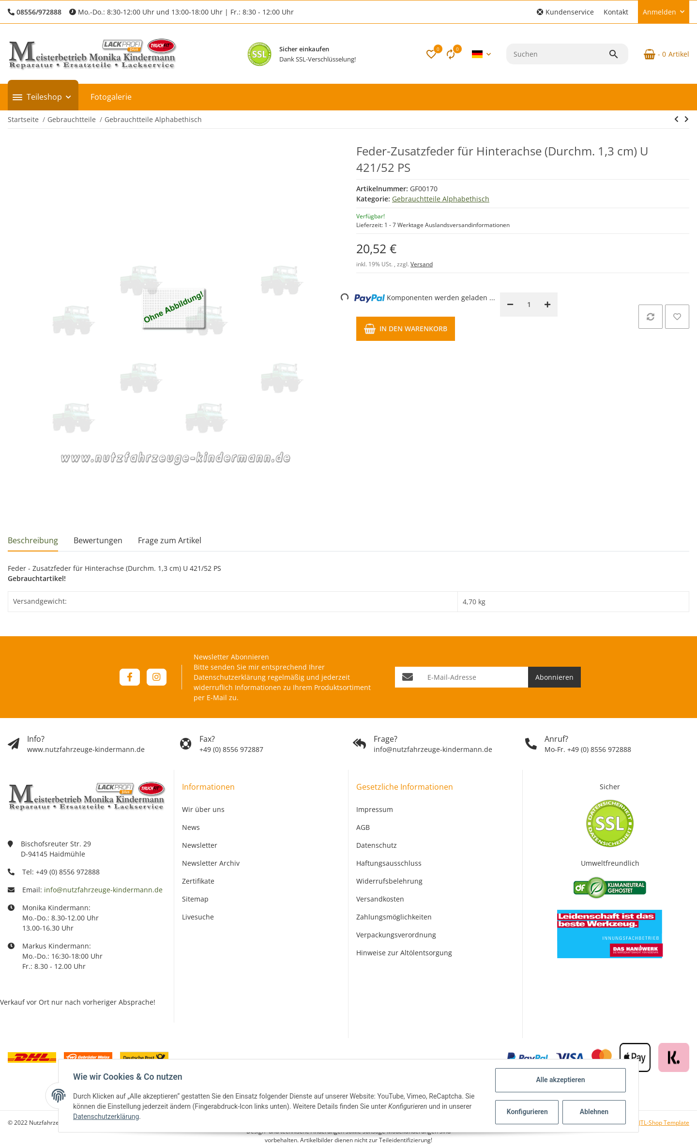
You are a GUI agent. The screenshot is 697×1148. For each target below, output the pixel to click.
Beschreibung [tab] (33, 540)
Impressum (374, 809)
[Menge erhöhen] (547, 304)
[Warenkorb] (662, 54)
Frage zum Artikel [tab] (169, 540)
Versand (421, 264)
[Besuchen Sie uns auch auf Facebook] (129, 677)
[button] (565, 11)
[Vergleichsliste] (450, 54)
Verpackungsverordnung (396, 934)
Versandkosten (380, 898)
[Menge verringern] (510, 304)
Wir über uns (203, 809)
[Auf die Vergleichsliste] (650, 317)
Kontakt (616, 11)
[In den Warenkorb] (405, 329)
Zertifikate (198, 881)
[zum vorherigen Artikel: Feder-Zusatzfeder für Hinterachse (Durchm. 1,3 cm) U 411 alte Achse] (676, 119)
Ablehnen (593, 1112)
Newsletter (199, 845)
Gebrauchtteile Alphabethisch (440, 198)
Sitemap (195, 898)
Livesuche (198, 916)
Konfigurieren (526, 1112)
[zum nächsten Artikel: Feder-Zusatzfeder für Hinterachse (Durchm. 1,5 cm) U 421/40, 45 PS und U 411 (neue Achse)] (686, 119)
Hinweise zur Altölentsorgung (404, 952)
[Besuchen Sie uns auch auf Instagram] (157, 677)
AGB (363, 827)
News (191, 827)
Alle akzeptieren (559, 1080)
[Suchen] (557, 54)
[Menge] (528, 304)
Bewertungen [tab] (98, 540)
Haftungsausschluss (389, 863)
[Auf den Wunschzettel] (677, 317)
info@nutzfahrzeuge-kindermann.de (103, 889)
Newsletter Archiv (211, 863)
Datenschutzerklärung (230, 677)
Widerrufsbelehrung (389, 881)
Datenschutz (376, 845)
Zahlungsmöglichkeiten (394, 916)
